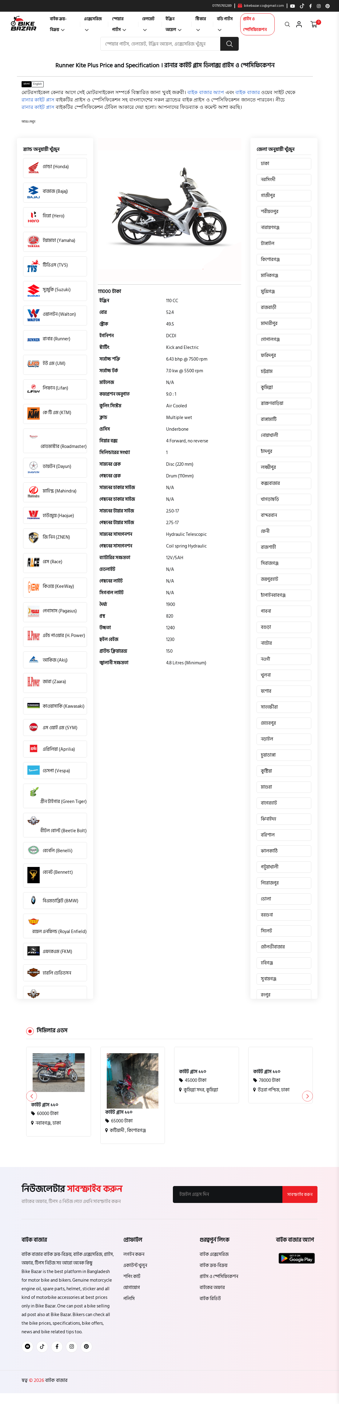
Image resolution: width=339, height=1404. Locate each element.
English (37, 84)
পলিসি (129, 1299)
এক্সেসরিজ (93, 23)
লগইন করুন (133, 1254)
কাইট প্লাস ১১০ (44, 1105)
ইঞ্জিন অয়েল (173, 24)
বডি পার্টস (225, 23)
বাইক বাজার (55, 1380)
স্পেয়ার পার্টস (119, 24)
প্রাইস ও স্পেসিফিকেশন (255, 24)
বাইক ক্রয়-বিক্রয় (58, 24)
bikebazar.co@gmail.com (261, 6)
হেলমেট (148, 23)
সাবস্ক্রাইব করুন (300, 1194)
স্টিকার (200, 23)
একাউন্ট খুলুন (135, 1265)
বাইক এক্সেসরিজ (214, 1254)
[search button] (229, 44)
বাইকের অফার (212, 1287)
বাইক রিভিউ (210, 1299)
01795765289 (222, 6)
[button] (28, 122)
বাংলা (26, 84)
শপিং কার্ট (131, 1276)
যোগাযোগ (131, 1287)
